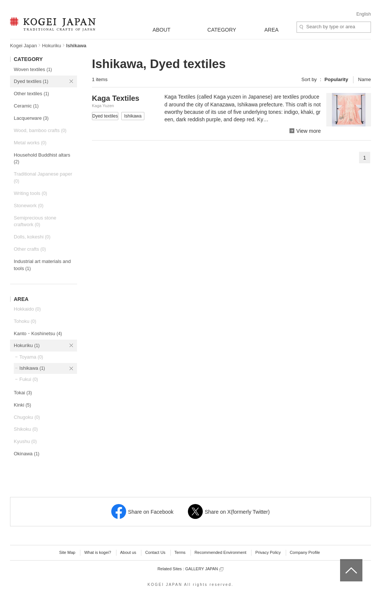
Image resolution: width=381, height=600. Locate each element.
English (363, 14)
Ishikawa (32, 368)
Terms (180, 552)
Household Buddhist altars (42, 158)
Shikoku (26, 429)
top (343, 561)
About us (128, 552)
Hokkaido (27, 309)
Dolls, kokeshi (32, 237)
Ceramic (26, 106)
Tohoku (25, 321)
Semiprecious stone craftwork (35, 221)
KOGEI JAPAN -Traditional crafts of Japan (52, 25)
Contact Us (155, 552)
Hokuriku (51, 45)
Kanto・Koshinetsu (38, 333)
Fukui (28, 379)
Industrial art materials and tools (42, 265)
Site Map (67, 552)
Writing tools (30, 193)
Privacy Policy (268, 552)
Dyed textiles (31, 81)
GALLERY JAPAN (204, 569)
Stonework (29, 205)
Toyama (31, 357)
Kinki (22, 405)
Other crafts (30, 249)
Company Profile (305, 552)
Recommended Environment (220, 552)
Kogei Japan (23, 45)
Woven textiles (33, 69)
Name (364, 79)
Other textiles (31, 93)
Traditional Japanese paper (43, 177)
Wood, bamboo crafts (40, 130)
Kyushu (25, 441)
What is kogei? (97, 552)
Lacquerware (31, 118)
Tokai (23, 392)
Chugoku (27, 417)
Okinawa (26, 453)
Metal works (30, 142)
